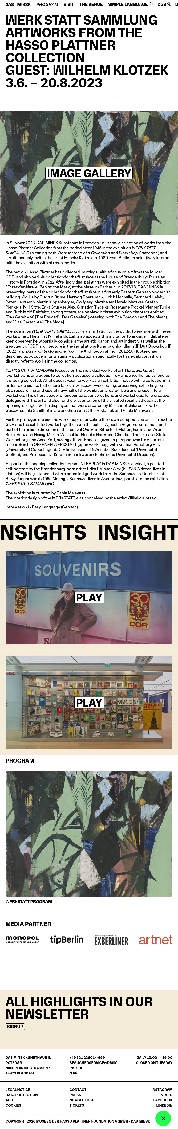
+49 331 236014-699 (87, 1058)
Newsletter (81, 1100)
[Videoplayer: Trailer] (89, 597)
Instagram (162, 1090)
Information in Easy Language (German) (42, 507)
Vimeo (166, 1095)
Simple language (130, 4)
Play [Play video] (89, 597)
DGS (164, 4)
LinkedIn (164, 1105)
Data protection (22, 1095)
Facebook (162, 1100)
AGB (9, 1100)
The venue (91, 4)
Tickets (77, 1105)
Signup (15, 1026)
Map (73, 1073)
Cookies (13, 1105)
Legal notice (18, 1090)
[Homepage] (18, 4)
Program (47, 4)
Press (75, 1095)
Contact (78, 1090)
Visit (69, 4)
